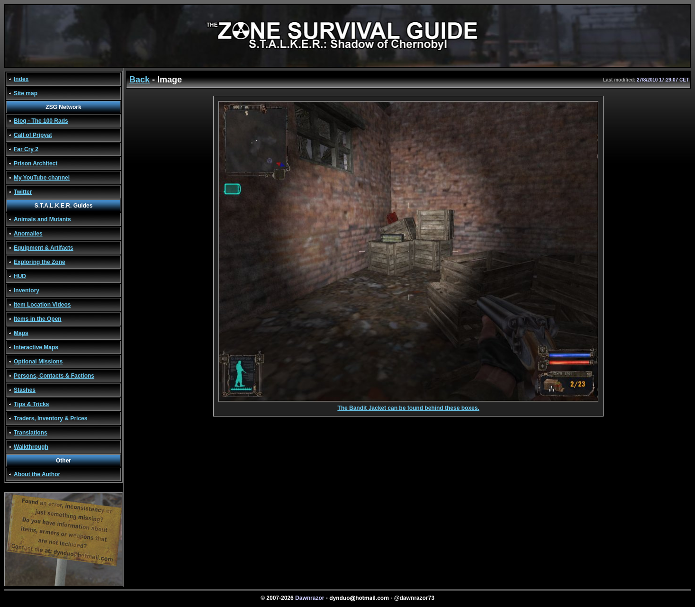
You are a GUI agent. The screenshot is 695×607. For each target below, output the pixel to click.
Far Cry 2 (26, 149)
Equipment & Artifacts (43, 248)
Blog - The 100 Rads (41, 121)
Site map (25, 93)
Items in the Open (38, 319)
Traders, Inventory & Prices (50, 418)
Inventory (26, 290)
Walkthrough (31, 447)
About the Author (37, 474)
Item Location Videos (42, 304)
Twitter (23, 192)
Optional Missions (38, 361)
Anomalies (28, 233)
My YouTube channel (42, 177)
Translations (30, 432)
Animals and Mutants (42, 219)
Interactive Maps (36, 347)
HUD (20, 276)
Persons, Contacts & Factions (54, 375)
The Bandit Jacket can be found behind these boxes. (408, 405)
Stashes (25, 390)
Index (21, 79)
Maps (21, 333)
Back (139, 79)
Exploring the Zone (39, 262)
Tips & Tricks (31, 404)
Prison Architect (35, 163)
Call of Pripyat (33, 135)
